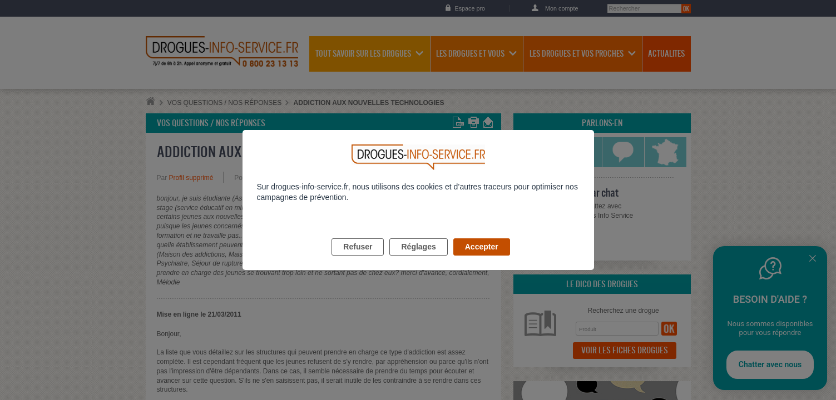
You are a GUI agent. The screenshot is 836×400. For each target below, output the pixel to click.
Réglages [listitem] (418, 259)
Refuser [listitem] (357, 259)
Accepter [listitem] (481, 259)
